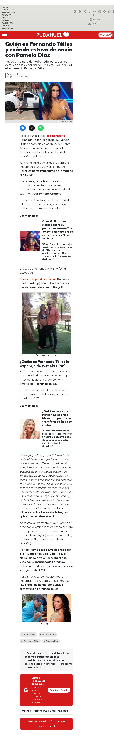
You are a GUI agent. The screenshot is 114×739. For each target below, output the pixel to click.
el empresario (55, 136)
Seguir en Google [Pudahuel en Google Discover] (59, 690)
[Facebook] (23, 128)
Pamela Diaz (51, 641)
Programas (8, 10)
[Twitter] (32, 128)
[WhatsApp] (41, 128)
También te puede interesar (38, 279)
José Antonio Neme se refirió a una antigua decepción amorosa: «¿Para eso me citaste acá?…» (48, 664)
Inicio (5, 7)
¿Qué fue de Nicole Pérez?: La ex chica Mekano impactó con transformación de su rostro (57, 418)
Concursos (7, 23)
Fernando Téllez (30, 641)
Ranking (6, 26)
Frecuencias (8, 12)
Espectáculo (28, 634)
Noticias (6, 18)
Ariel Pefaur (15, 74)
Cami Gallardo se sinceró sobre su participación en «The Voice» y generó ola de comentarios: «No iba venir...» (57, 230)
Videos (5, 20)
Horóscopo (8, 28)
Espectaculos (47, 634)
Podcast (6, 15)
